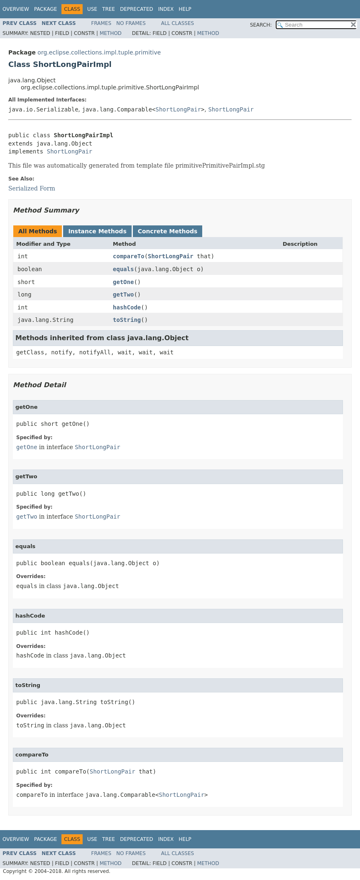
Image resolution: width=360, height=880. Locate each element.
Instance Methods (97, 231)
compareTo (128, 256)
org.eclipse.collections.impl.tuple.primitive (99, 52)
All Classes (177, 23)
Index (166, 9)
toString (127, 319)
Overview (15, 9)
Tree (108, 9)
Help (185, 9)
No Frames (131, 23)
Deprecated (136, 9)
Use (92, 9)
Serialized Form (31, 188)
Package (45, 9)
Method (111, 33)
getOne (123, 282)
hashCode (127, 307)
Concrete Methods (168, 231)
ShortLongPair (178, 109)
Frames (101, 23)
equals (123, 269)
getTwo (123, 294)
